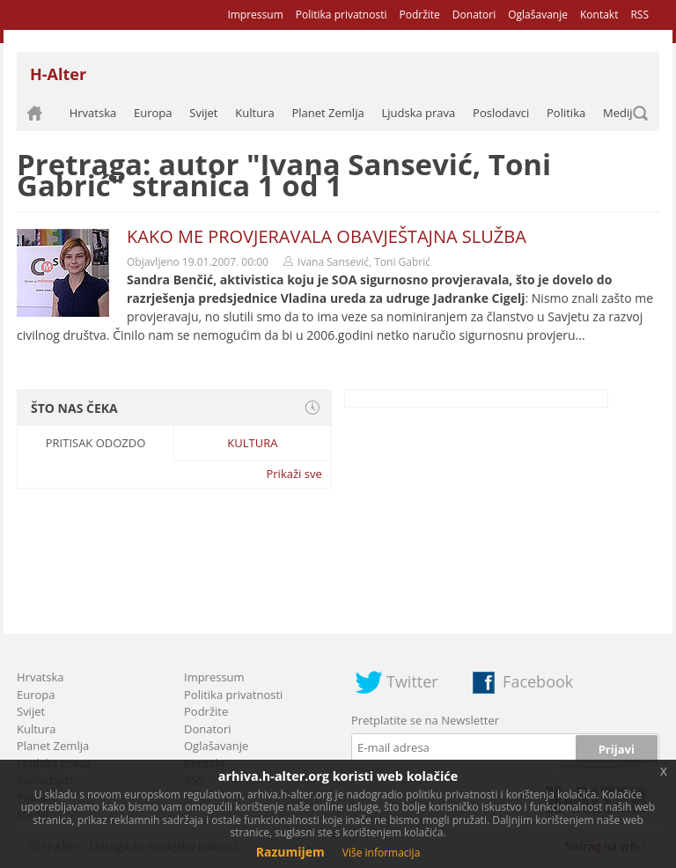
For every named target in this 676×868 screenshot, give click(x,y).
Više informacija (381, 852)
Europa (153, 113)
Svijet (203, 113)
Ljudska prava (418, 113)
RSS (639, 14)
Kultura (254, 113)
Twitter (412, 681)
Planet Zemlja (327, 113)
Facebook (538, 681)
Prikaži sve (293, 474)
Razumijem (290, 851)
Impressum (255, 14)
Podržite (419, 14)
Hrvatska (93, 113)
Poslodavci (501, 113)
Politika (566, 113)
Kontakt (599, 14)
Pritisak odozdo (96, 443)
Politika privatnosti (341, 14)
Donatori (474, 14)
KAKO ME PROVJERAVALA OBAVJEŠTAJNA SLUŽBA (326, 236)
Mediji (619, 113)
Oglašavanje (538, 14)
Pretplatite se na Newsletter (425, 720)
